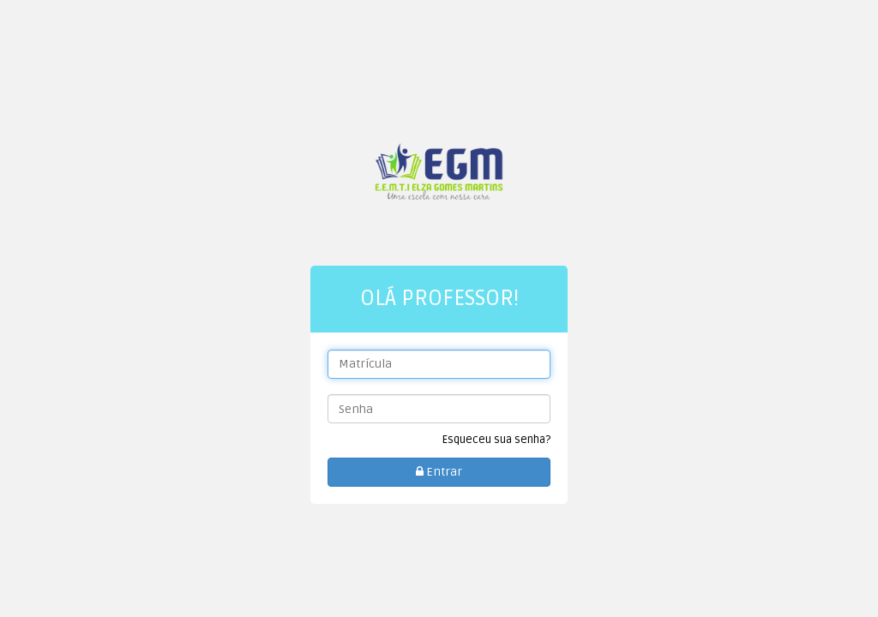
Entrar (439, 471)
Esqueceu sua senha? (496, 439)
